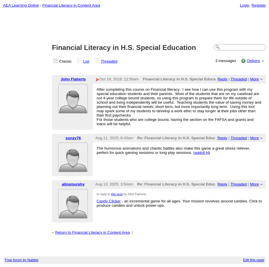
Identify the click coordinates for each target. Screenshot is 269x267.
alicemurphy (73, 184)
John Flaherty (73, 79)
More (254, 79)
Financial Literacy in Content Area (71, 5)
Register (258, 5)
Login (244, 5)
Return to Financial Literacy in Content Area (92, 232)
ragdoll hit (201, 152)
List (86, 61)
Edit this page (253, 260)
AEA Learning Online (21, 5)
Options (253, 61)
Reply (222, 79)
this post (116, 194)
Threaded (109, 61)
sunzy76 (73, 138)
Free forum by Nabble (22, 260)
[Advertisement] (134, 26)
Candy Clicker (109, 201)
